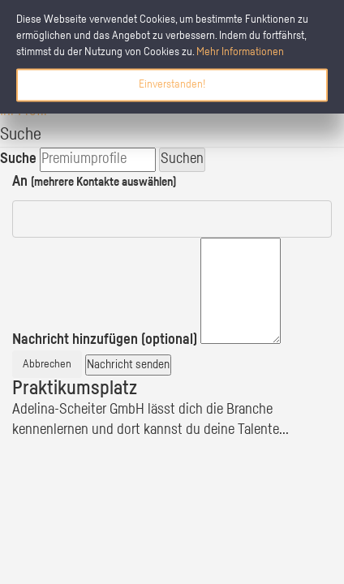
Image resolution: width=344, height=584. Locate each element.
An (94, 181)
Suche (18, 159)
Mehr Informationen (240, 52)
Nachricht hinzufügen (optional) (104, 340)
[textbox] (240, 291)
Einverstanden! (172, 84)
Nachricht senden (128, 365)
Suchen (182, 159)
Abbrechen (47, 364)
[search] (98, 160)
